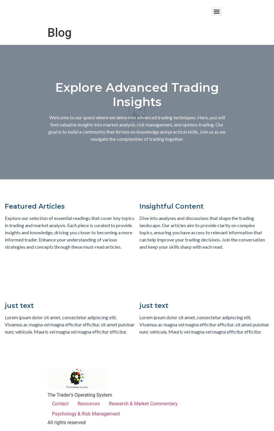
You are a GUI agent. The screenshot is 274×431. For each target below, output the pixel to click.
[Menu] (216, 11)
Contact (60, 403)
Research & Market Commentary (143, 403)
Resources (89, 403)
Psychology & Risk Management (86, 414)
